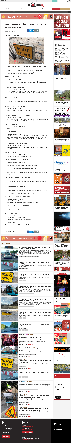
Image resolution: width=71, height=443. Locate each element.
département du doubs (22, 414)
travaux (27, 268)
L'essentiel (62, 42)
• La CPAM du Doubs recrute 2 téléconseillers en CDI (62, 61)
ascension (20, 256)
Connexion (66, 192)
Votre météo (62, 346)
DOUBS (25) (7, 21)
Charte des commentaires (7, 428)
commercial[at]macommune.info (28, 429)
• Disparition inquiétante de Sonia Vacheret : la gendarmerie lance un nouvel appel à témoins (62, 49)
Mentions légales (6, 432)
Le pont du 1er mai (60, 384)
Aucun (58, 389)
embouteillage (34, 256)
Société (26, 334)
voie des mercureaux (30, 306)
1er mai (20, 354)
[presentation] (54, 279)
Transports (13, 21)
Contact (4, 425)
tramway (34, 354)
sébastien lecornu (35, 389)
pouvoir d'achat (29, 389)
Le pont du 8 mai (59, 386)
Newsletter (6, 436)
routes (23, 268)
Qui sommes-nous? (6, 426)
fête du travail (27, 354)
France (20, 245)
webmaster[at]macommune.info (27, 439)
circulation (29, 256)
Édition (37, 6)
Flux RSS (4, 431)
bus (23, 354)
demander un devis (27, 432)
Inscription (58, 192)
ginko (32, 293)
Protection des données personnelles (10, 429)
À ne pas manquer (62, 273)
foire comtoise (21, 293)
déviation (20, 402)
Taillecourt (21, 334)
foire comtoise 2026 (28, 293)
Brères (20, 407)
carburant (20, 389)
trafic (38, 256)
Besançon (21, 310)
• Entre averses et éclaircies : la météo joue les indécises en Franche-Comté (62, 57)
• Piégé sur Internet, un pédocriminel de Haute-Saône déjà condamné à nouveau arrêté (61, 53)
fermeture (20, 306)
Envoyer (58, 397)
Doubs (20, 261)
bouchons (25, 256)
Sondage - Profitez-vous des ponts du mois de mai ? (61, 380)
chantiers (20, 280)
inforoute (7, 228)
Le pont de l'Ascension (60, 387)
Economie (24, 381)
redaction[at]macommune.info (27, 426)
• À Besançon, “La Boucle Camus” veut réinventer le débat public (61, 45)
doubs (20, 268)
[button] (67, 1)
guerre (24, 389)
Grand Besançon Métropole (24, 347)
